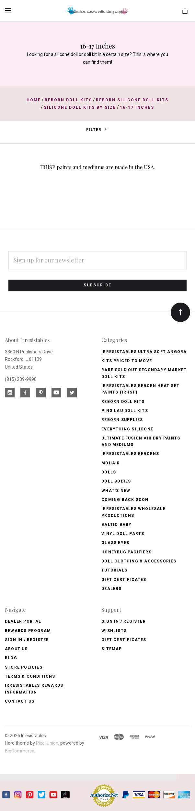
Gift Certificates (123, 579)
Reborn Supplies (122, 419)
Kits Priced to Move (126, 361)
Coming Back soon (124, 499)
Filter (96, 129)
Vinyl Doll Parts (122, 533)
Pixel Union (47, 743)
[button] (105, 129)
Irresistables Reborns (130, 453)
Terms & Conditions (30, 676)
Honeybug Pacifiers (126, 552)
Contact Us (19, 701)
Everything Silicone (127, 429)
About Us (16, 649)
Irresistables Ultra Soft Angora (144, 352)
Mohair (110, 463)
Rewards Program (28, 630)
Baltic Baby (116, 524)
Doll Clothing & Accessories (138, 561)
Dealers (111, 588)
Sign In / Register (27, 640)
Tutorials (114, 570)
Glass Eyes (115, 542)
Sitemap (111, 649)
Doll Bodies (116, 481)
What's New (115, 490)
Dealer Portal (23, 621)
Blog (11, 658)
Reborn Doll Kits (122, 401)
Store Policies (23, 667)
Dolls (108, 472)
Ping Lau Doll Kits (124, 410)
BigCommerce (19, 750)
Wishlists (114, 630)
